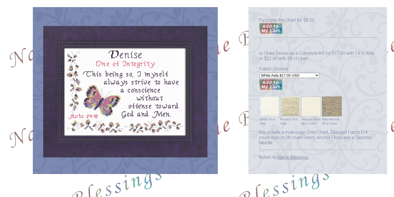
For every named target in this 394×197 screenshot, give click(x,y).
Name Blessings (292, 157)
